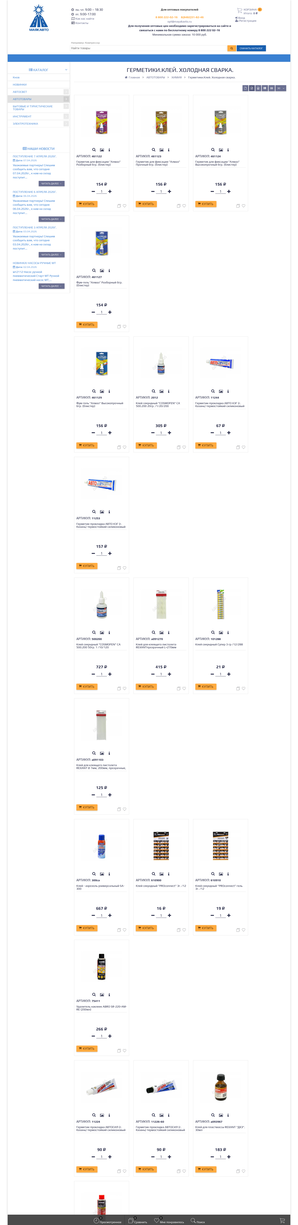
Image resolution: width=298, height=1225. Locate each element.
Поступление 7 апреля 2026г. (34, 156)
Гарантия (87, 1149)
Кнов (16, 77)
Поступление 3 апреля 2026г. (34, 227)
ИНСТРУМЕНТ (41, 116)
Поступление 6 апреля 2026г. (34, 191)
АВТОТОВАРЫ (41, 99)
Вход (240, 17)
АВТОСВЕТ (41, 91)
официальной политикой (146, 1207)
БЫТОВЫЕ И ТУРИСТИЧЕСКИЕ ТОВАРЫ (41, 107)
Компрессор (92, 42)
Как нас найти (85, 18)
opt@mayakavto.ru (179, 21)
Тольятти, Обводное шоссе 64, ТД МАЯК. (252, 1165)
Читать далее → (51, 183)
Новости (86, 1158)
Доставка (87, 1139)
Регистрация (245, 20)
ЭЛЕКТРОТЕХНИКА (41, 123)
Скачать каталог (251, 48)
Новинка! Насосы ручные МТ (34, 263)
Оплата (85, 1144)
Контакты (82, 23)
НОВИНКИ (20, 84)
